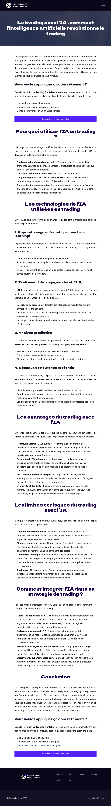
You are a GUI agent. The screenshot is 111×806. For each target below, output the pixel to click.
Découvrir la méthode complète (55, 119)
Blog (59, 780)
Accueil (60, 774)
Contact (68, 780)
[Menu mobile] (102, 5)
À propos (94, 774)
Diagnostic (83, 774)
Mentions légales (96, 798)
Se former (71, 774)
